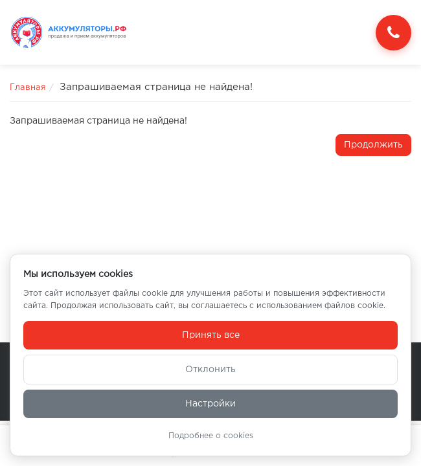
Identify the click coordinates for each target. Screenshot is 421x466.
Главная (28, 87)
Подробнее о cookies (210, 435)
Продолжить (373, 145)
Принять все (211, 335)
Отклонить (210, 369)
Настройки (210, 404)
